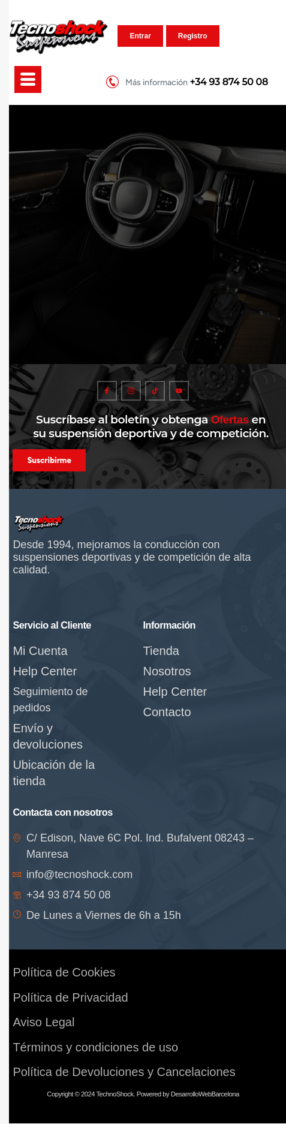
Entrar (140, 36)
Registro (192, 36)
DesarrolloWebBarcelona (205, 1094)
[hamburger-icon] (27, 79)
